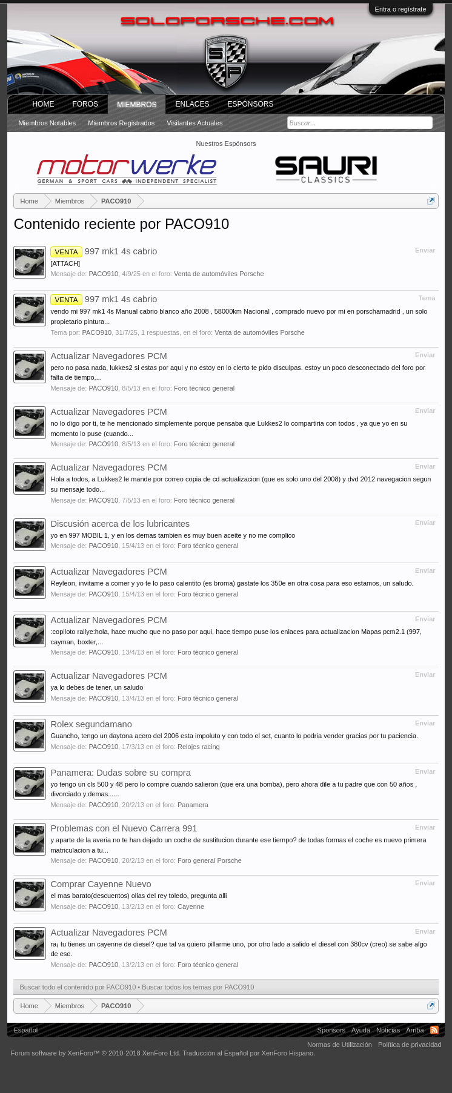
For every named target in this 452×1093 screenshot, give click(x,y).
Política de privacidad (410, 1044)
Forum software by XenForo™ (95, 1053)
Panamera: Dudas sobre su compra (120, 773)
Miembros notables (47, 123)
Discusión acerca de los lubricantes (120, 524)
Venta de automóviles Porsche (219, 273)
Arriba (415, 1030)
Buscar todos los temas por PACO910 (198, 987)
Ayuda (360, 1030)
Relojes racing (199, 746)
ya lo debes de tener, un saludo (96, 687)
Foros (85, 104)
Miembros (136, 105)
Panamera (193, 804)
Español (25, 1030)
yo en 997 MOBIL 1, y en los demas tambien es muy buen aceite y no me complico (172, 535)
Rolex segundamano (90, 724)
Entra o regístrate (401, 9)
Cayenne (191, 906)
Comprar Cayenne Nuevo (100, 884)
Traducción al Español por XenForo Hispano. (248, 1053)
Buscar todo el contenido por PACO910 (77, 987)
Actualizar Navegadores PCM (108, 356)
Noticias (388, 1030)
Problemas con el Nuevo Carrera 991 (123, 828)
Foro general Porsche (210, 860)
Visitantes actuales (194, 123)
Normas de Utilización (339, 1044)
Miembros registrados (121, 123)
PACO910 (103, 273)
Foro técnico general (204, 388)
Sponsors (331, 1030)
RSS (434, 1030)
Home (43, 104)
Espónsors (251, 104)
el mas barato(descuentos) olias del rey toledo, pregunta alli (138, 895)
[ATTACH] (64, 263)
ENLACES (192, 104)
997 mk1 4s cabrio (103, 251)
